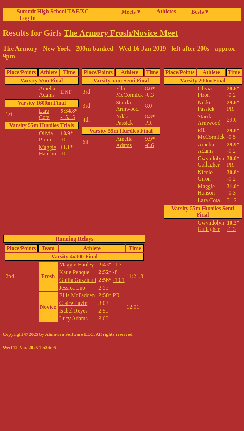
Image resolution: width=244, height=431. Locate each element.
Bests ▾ (199, 12)
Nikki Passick (124, 120)
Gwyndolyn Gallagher (211, 161)
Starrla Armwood (127, 106)
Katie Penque (74, 272)
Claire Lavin (73, 303)
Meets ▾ (130, 12)
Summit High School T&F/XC (53, 11)
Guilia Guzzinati (77, 280)
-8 (115, 272)
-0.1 (64, 140)
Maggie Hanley (76, 265)
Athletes (166, 11)
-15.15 (67, 117)
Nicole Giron (205, 175)
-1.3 (231, 229)
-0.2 (231, 95)
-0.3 (149, 95)
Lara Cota (44, 114)
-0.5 (231, 137)
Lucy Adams (73, 318)
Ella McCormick (129, 92)
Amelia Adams (47, 92)
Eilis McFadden (77, 295)
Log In (26, 18)
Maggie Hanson (47, 150)
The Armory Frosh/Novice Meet (121, 32)
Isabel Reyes (73, 311)
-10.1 (118, 280)
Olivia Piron (46, 136)
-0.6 (149, 145)
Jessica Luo (72, 288)
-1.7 (117, 265)
